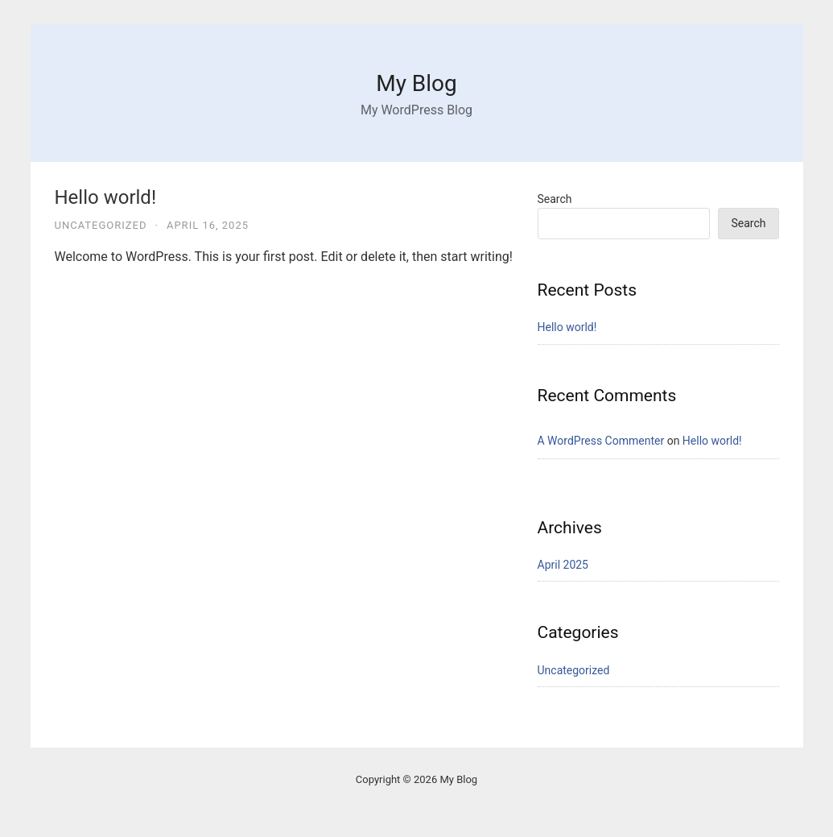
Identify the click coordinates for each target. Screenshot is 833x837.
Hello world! (106, 197)
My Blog (416, 83)
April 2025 (563, 564)
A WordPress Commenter (601, 440)
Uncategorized (101, 225)
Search (555, 199)
